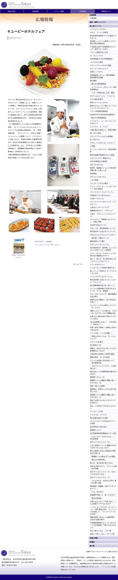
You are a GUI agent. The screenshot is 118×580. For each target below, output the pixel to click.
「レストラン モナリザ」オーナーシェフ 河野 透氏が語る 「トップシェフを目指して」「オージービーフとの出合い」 (103, 510)
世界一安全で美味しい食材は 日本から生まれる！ (103, 329)
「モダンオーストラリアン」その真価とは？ (103, 367)
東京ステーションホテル (99, 102)
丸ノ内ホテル (95, 139)
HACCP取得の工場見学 (98, 161)
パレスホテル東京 (96, 62)
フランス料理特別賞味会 (99, 111)
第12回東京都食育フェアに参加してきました (103, 37)
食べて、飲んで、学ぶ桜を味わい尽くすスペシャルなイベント (103, 260)
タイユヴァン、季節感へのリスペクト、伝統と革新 (103, 220)
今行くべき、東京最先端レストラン (103, 228)
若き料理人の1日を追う (98, 427)
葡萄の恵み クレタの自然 (99, 357)
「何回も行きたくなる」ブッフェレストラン (103, 337)
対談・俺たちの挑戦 (97, 386)
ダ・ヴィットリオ (96, 56)
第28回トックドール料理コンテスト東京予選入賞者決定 (103, 42)
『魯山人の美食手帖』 (98, 460)
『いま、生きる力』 (97, 492)
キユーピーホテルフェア (99, 69)
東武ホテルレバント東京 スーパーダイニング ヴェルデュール (103, 107)
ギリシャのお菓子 (96, 342)
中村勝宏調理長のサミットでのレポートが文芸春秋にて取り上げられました (103, 525)
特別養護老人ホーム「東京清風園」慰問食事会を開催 (103, 76)
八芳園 (92, 146)
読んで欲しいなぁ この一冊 (100, 531)
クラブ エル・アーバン (98, 415)
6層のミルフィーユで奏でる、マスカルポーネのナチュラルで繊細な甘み (103, 312)
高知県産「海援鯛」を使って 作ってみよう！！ (103, 487)
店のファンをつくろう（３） (100, 442)
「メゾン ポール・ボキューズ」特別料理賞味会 (103, 88)
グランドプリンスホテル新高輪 (101, 136)
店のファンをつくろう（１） (100, 477)
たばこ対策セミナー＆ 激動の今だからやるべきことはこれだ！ (103, 446)
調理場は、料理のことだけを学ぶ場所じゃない (103, 390)
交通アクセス (91, 551)
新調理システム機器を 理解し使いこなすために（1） (103, 396)
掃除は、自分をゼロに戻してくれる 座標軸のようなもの (103, 349)
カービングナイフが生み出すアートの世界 (103, 422)
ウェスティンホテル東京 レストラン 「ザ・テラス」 (103, 306)
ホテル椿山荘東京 (96, 99)
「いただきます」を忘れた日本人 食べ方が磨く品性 (103, 482)
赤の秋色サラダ (95, 345)
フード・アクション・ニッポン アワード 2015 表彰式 (103, 188)
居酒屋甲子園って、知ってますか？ (103, 495)
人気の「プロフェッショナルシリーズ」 (103, 215)
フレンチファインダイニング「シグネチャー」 (103, 203)
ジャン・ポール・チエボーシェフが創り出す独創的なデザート (103, 254)
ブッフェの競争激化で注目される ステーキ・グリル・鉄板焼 (103, 290)
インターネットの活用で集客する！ (103, 268)
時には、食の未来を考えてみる (101, 463)
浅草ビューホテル (96, 72)
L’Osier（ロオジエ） (97, 198)
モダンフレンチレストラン (99, 244)
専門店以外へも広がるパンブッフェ (103, 231)
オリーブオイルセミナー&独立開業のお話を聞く (103, 295)
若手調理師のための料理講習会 (101, 59)
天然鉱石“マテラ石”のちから (100, 195)
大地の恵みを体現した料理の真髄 (102, 354)
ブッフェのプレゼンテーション (101, 276)
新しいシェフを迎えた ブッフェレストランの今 (103, 272)
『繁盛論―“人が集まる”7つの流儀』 (103, 456)
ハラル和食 (94, 180)
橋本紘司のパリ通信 (97, 241)
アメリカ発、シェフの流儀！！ (101, 333)
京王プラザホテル (96, 165)
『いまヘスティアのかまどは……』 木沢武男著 (103, 438)
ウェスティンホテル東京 (99, 183)
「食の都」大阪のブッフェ (99, 238)
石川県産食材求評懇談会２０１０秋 (103, 433)
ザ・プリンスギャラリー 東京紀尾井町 (103, 150)
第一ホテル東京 (95, 133)
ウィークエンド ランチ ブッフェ (102, 192)
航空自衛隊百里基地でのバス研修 (102, 155)
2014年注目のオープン (98, 225)
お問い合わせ (112, 551)
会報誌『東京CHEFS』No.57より (19, 256)
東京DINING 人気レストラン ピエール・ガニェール (103, 281)
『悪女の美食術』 (96, 498)
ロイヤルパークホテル (98, 29)
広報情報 (93, 18)
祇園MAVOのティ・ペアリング (101, 210)
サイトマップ (102, 551)
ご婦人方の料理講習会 (98, 84)
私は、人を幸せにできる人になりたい (103, 407)
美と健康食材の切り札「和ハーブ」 (103, 285)
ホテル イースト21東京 (99, 32)
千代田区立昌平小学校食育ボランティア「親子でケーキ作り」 (103, 48)
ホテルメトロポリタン (98, 177)
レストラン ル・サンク (99, 127)
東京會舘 (93, 81)
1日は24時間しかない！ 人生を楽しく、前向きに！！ (103, 323)
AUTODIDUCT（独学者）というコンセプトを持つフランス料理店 (103, 249)
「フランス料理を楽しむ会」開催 (102, 93)
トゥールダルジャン (97, 264)
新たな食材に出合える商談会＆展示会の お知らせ (103, 452)
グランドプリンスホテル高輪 (100, 65)
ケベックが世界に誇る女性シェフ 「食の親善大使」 (102, 362)
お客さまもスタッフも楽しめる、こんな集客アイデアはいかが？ (103, 503)
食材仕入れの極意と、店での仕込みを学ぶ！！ (103, 301)
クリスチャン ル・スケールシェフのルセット (103, 122)
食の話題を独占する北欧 (99, 418)
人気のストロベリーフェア (99, 207)
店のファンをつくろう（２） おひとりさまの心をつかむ (103, 473)
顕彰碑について (95, 430)
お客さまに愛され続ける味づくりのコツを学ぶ (103, 317)
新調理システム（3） (98, 377)
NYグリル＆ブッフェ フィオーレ (102, 96)
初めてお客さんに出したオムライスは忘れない (103, 401)
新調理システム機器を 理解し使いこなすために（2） (103, 381)
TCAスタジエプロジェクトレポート (103, 235)
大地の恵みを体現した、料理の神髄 (103, 130)
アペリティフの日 (96, 411)
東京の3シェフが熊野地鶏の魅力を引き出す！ (103, 373)
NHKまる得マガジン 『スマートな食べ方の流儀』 (103, 467)
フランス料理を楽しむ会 (99, 52)
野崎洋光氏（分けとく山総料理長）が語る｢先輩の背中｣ (103, 518)
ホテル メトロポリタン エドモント (102, 143)
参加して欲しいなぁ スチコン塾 (102, 534)
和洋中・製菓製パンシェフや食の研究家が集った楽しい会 (103, 169)
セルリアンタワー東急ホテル (100, 158)
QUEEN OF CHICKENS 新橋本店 (102, 114)
